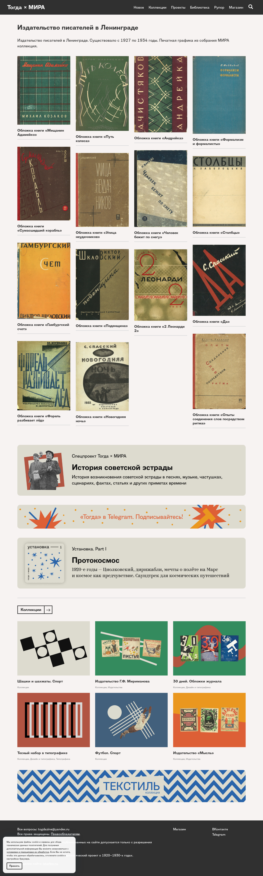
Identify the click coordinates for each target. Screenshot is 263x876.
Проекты (178, 7)
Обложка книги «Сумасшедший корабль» (39, 228)
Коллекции (157, 7)
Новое (139, 7)
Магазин (236, 7)
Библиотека (199, 7)
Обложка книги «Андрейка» (158, 138)
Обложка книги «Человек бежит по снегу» (156, 234)
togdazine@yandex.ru (53, 829)
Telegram (218, 834)
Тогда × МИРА (26, 7)
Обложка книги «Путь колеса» (95, 138)
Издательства (115, 687)
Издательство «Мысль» (193, 752)
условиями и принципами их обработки (28, 852)
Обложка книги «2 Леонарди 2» (159, 328)
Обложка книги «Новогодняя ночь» (101, 418)
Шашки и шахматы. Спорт (40, 681)
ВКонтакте (220, 829)
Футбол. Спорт (108, 752)
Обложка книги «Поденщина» (102, 325)
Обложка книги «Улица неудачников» (96, 234)
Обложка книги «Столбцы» (216, 232)
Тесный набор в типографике (42, 752)
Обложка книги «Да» (211, 321)
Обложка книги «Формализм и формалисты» (218, 141)
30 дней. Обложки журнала (197, 681)
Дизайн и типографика (198, 687)
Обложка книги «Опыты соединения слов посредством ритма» (218, 419)
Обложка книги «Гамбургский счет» (43, 326)
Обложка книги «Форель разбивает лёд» (38, 418)
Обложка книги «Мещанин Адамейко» (40, 132)
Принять (14, 866)
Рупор (219, 7)
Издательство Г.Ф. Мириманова (122, 681)
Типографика (63, 758)
